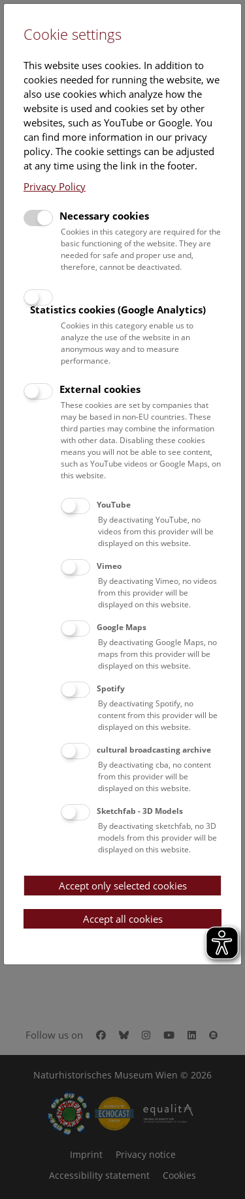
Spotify (111, 688)
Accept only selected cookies (123, 885)
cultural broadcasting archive (154, 749)
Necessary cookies (104, 215)
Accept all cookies (123, 918)
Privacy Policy (55, 186)
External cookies (99, 389)
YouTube (114, 504)
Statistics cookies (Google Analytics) (118, 309)
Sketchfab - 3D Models (140, 810)
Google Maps (121, 627)
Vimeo (109, 565)
